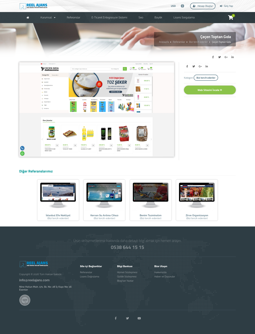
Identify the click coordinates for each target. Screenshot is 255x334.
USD (173, 6)
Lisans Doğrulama (89, 276)
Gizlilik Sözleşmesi (126, 276)
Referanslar (179, 42)
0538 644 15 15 (127, 247)
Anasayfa (164, 42)
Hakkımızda (160, 272)
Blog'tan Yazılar (125, 280)
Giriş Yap (226, 6)
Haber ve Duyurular (164, 276)
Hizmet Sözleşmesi (127, 272)
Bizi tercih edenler (198, 42)
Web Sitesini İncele (210, 90)
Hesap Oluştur (203, 6)
